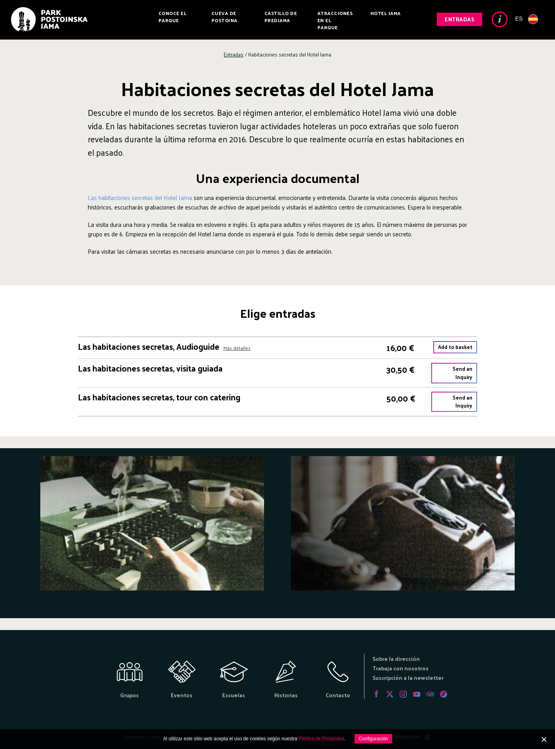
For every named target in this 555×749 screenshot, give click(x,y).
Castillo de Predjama (280, 17)
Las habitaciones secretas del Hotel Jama (140, 197)
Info (500, 19)
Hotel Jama (385, 13)
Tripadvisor (430, 694)
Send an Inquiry (462, 372)
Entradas (459, 19)
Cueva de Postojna (224, 17)
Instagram (403, 694)
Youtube (417, 694)
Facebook (376, 694)
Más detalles (237, 348)
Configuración (373, 738)
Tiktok (443, 694)
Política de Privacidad (321, 738)
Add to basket (455, 346)
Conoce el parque (173, 17)
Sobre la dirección (396, 659)
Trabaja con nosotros (400, 668)
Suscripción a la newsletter (408, 678)
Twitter (390, 694)
